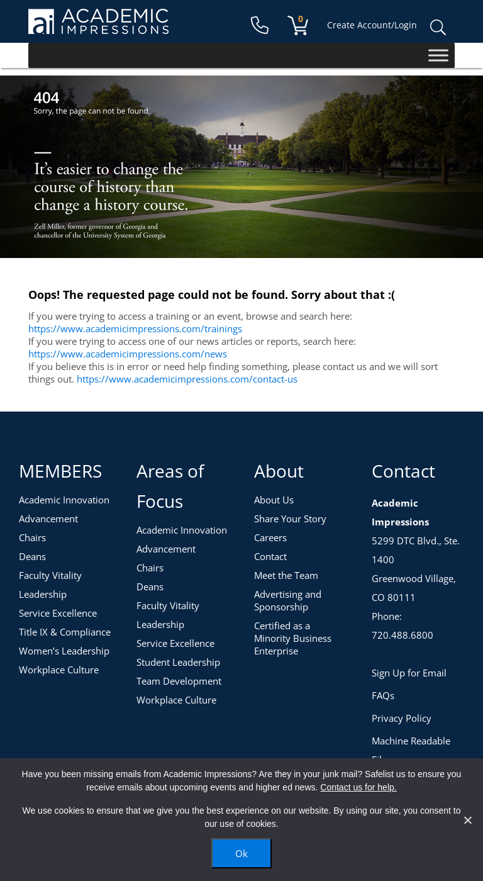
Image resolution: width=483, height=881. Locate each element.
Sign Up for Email (409, 672)
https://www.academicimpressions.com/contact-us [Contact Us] (187, 379)
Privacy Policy (401, 718)
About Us (274, 499)
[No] (467, 820)
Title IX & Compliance (65, 632)
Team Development (178, 681)
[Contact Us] (260, 25)
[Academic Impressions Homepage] (98, 27)
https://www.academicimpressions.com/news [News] (127, 353)
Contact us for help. (358, 787)
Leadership (43, 594)
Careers (270, 537)
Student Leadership (178, 662)
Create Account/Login (372, 25)
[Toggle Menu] (438, 55)
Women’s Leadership (64, 650)
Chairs (32, 537)
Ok (241, 853)
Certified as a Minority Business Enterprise (292, 638)
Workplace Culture (59, 669)
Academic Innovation (64, 499)
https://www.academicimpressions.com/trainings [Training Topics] (135, 328)
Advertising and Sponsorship (287, 600)
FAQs (383, 695)
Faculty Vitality (50, 575)
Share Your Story (290, 518)
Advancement (48, 518)
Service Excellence (58, 613)
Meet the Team (286, 575)
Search (438, 27)
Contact (270, 556)
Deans (32, 556)
